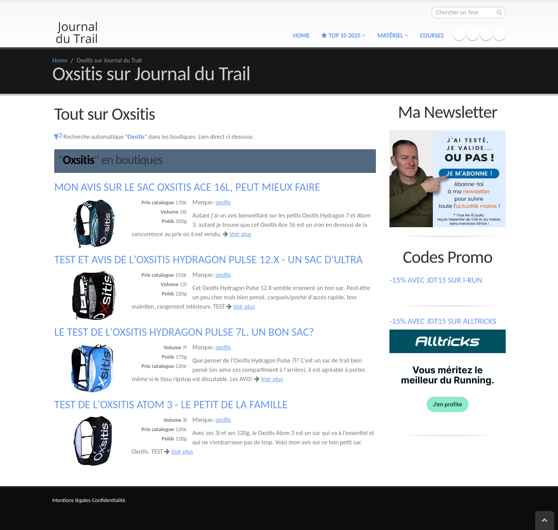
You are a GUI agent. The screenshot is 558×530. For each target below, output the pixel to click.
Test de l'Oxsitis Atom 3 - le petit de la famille (171, 404)
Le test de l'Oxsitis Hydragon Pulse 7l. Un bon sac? (184, 332)
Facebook (459, 34)
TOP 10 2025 (343, 35)
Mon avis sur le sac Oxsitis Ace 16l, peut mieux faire (187, 187)
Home (301, 35)
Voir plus (240, 234)
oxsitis (223, 202)
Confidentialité (108, 500)
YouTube (499, 34)
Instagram (486, 34)
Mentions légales (71, 500)
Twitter (473, 34)
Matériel (392, 35)
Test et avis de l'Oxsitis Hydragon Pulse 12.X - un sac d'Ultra (208, 259)
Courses (432, 35)
